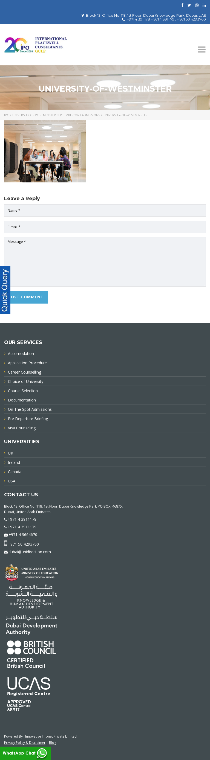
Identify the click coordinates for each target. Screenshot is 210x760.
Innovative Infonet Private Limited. (51, 736)
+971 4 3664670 (22, 534)
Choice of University (25, 381)
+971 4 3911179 (22, 526)
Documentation (22, 400)
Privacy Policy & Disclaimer (24, 742)
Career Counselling (24, 372)
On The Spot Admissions (30, 409)
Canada (14, 471)
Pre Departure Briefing (28, 418)
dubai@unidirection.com (29, 551)
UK (10, 453)
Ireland (14, 462)
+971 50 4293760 (23, 544)
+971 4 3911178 (22, 519)
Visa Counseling (22, 427)
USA (11, 481)
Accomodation (21, 353)
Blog (52, 742)
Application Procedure (27, 362)
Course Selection (23, 390)
